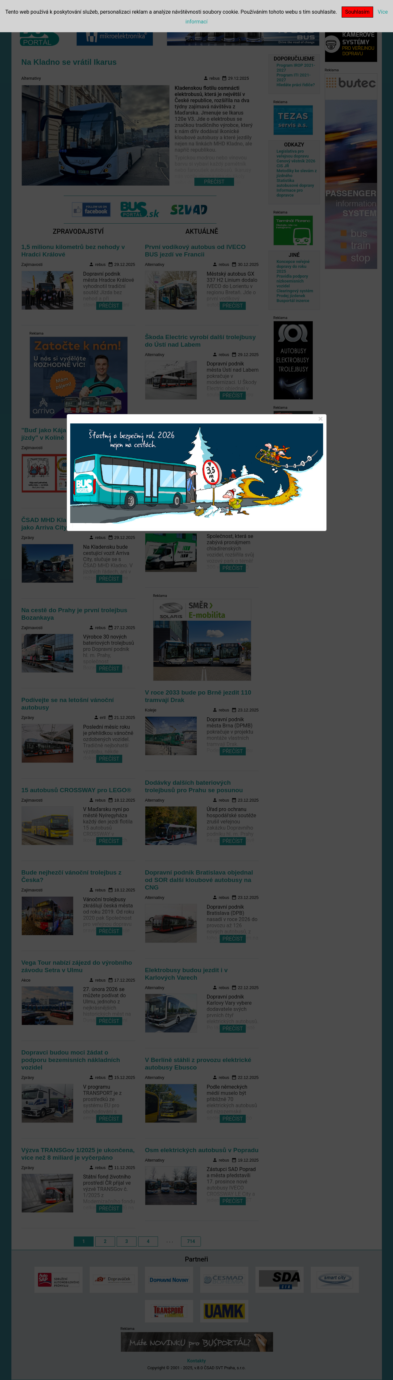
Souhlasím (357, 12)
